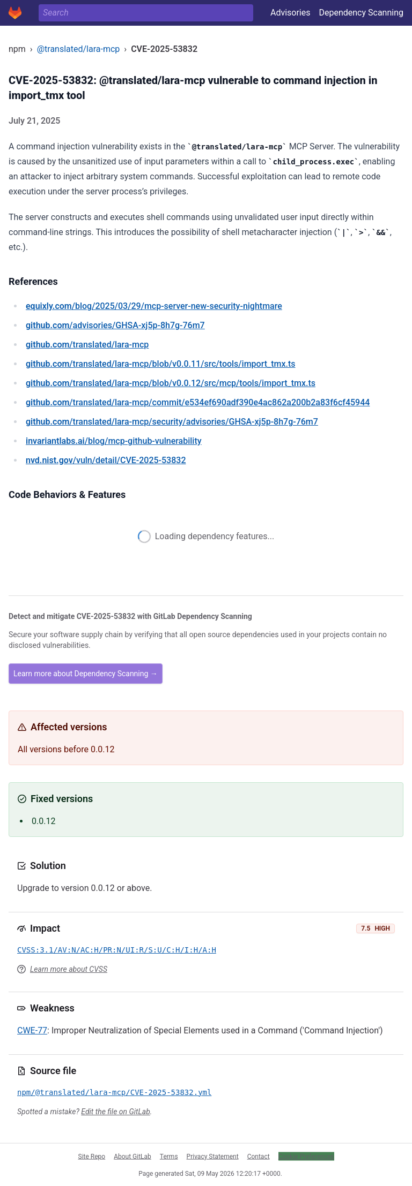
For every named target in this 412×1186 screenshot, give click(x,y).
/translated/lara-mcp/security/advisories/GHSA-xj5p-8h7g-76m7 (172, 422)
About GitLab (132, 1156)
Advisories (290, 12)
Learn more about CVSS (68, 969)
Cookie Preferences (306, 1156)
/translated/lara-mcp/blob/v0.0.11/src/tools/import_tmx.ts (161, 364)
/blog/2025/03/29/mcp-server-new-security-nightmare (154, 306)
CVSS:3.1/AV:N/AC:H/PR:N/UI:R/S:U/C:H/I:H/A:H (116, 950)
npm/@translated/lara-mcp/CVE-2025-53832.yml (114, 1092)
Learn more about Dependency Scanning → (85, 673)
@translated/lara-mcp (78, 49)
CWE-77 (32, 1030)
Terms (169, 1156)
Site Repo (92, 1156)
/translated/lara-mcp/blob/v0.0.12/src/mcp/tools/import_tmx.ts (170, 383)
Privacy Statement (213, 1156)
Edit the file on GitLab (115, 1111)
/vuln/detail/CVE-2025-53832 (106, 460)
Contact (258, 1156)
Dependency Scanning (361, 12)
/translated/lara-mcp (87, 344)
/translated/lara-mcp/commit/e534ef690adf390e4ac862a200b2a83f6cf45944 (198, 402)
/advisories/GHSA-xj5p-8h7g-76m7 (115, 325)
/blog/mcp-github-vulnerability (114, 441)
